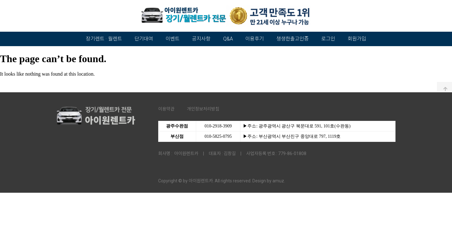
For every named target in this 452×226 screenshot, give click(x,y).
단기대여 (144, 39)
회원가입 (357, 39)
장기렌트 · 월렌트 (104, 39)
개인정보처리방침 (203, 108)
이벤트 (172, 39)
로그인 (328, 39)
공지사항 (201, 39)
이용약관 (166, 108)
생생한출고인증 (292, 39)
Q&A (228, 39)
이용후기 (254, 39)
